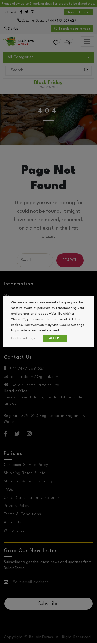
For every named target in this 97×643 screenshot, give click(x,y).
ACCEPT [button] (55, 338)
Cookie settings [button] (23, 338)
